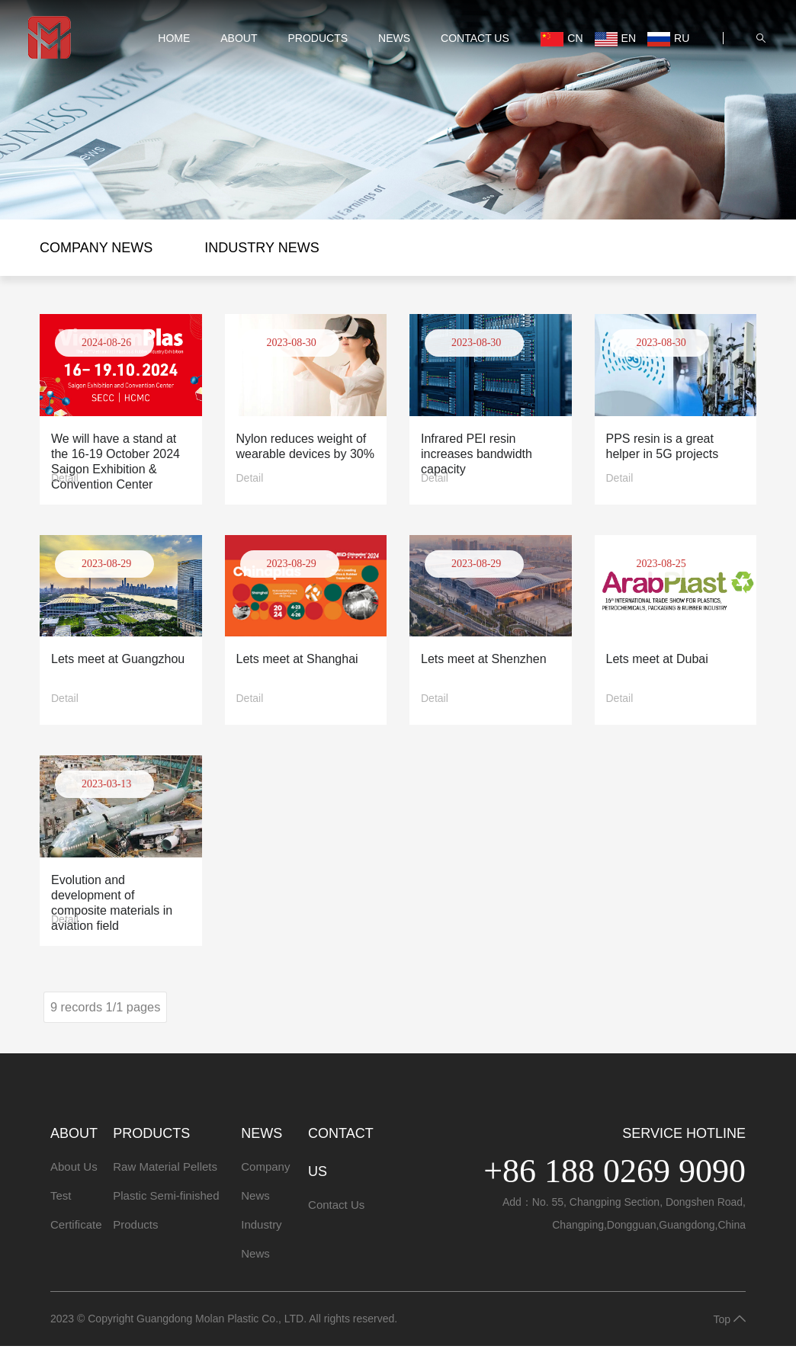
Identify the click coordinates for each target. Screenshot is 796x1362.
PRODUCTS (320, 36)
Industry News (261, 247)
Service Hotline (684, 1149)
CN (552, 40)
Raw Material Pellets (165, 1182)
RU (552, 70)
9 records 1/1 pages (111, 1022)
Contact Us (468, 54)
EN (605, 40)
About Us (74, 1182)
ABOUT (241, 36)
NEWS (396, 36)
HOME (176, 36)
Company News (96, 247)
